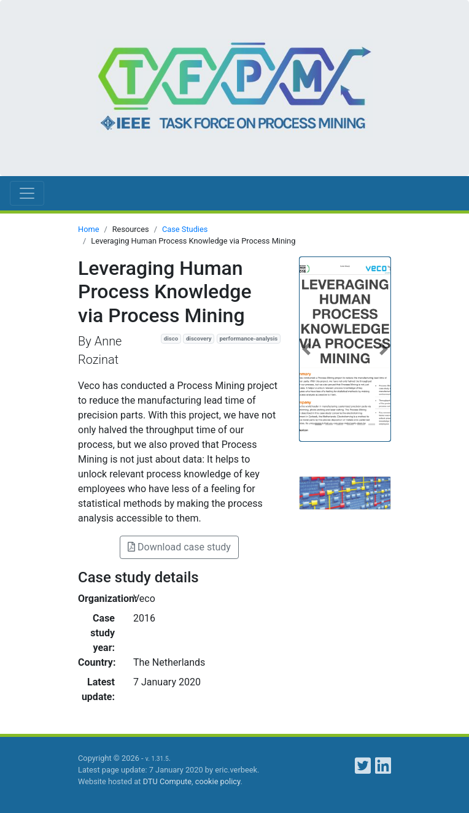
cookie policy (218, 781)
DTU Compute (167, 781)
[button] (306, 349)
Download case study (179, 547)
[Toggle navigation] (27, 193)
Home (88, 229)
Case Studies (184, 229)
